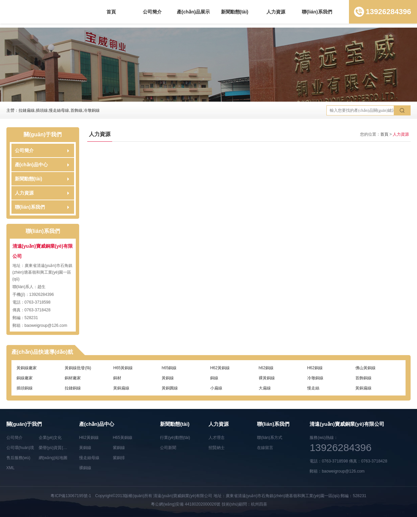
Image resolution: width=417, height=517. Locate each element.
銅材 (117, 378)
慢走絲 (313, 388)
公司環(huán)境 (20, 447)
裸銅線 (85, 468)
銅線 (214, 378)
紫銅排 (119, 457)
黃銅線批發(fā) (78, 368)
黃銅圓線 (170, 388)
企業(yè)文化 (50, 437)
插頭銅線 (25, 388)
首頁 (111, 11)
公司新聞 (168, 447)
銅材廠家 (73, 378)
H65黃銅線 (123, 368)
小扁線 (216, 388)
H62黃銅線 (220, 368)
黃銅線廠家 (27, 368)
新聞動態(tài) (235, 11)
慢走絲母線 (89, 457)
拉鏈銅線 (73, 388)
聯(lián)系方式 (269, 437)
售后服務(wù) (18, 457)
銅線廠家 (25, 378)
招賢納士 (216, 447)
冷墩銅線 (315, 378)
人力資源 (275, 11)
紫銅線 (119, 447)
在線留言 (265, 447)
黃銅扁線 (121, 388)
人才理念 (216, 437)
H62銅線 (315, 368)
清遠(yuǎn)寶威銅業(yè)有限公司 (182, 495)
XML (10, 468)
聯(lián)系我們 (317, 11)
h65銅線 (169, 368)
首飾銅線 (363, 378)
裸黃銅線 (267, 378)
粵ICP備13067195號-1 (71, 495)
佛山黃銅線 (365, 368)
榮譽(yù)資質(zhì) (54, 447)
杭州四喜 (259, 504)
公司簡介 (152, 11)
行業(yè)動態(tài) (175, 437)
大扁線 (265, 388)
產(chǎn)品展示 (193, 11)
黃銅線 (168, 378)
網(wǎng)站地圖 (53, 457)
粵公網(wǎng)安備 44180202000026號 (185, 504)
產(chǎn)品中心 (31, 164)
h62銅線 (266, 368)
